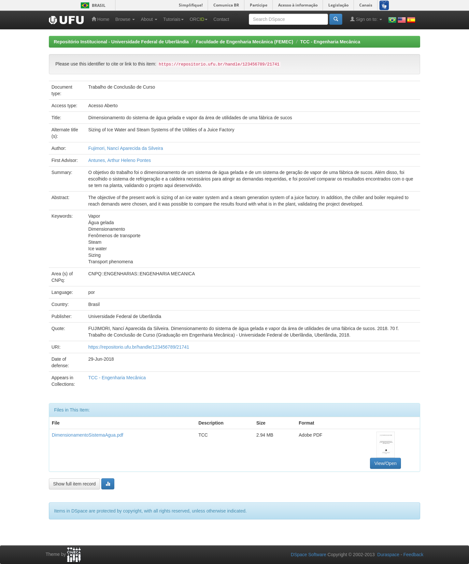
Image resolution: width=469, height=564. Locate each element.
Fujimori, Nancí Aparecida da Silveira (125, 148)
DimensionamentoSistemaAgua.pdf (87, 435)
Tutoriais (173, 19)
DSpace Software (308, 554)
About (149, 19)
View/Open (385, 463)
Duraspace (388, 554)
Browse (125, 19)
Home (100, 19)
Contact (221, 19)
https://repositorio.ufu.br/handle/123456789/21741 (138, 347)
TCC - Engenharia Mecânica (330, 41)
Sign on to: (366, 19)
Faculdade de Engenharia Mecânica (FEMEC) (244, 41)
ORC (198, 19)
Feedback (413, 554)
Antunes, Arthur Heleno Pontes (119, 160)
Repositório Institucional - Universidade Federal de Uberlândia (121, 41)
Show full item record (74, 483)
